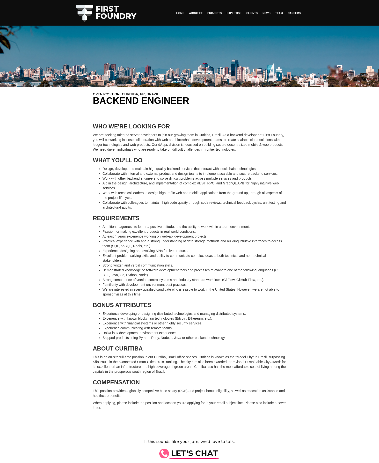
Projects (214, 13)
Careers (294, 13)
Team (279, 13)
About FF (196, 13)
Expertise (233, 13)
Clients (252, 13)
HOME (180, 13)
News (266, 13)
